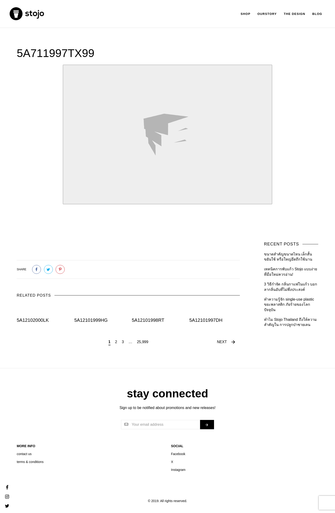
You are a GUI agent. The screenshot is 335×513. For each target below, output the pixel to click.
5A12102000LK (33, 320)
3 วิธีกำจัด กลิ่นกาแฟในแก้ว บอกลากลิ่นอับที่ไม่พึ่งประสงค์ (290, 286)
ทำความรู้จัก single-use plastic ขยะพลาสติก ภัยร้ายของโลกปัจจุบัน (289, 304)
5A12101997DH (205, 320)
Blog (317, 14)
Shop (245, 14)
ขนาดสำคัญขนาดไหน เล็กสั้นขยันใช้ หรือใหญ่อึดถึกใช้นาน (288, 256)
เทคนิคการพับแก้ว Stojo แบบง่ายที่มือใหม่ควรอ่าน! (290, 271)
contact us (24, 454)
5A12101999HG (90, 320)
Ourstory (267, 14)
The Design (294, 14)
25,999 (142, 342)
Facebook (178, 454)
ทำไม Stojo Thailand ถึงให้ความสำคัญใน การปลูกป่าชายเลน (290, 322)
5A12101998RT (148, 320)
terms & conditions (30, 462)
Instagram (178, 470)
